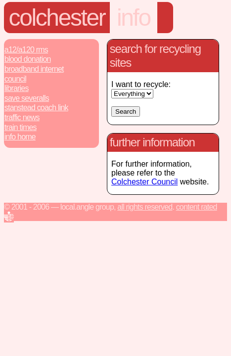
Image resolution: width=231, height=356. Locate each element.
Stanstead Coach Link (36, 107)
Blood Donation (27, 59)
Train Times (20, 127)
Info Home (20, 137)
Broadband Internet (34, 69)
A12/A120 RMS (26, 49)
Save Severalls (26, 98)
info (133, 17)
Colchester (57, 17)
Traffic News (22, 117)
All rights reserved (144, 207)
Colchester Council (144, 182)
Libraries (16, 88)
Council (15, 79)
